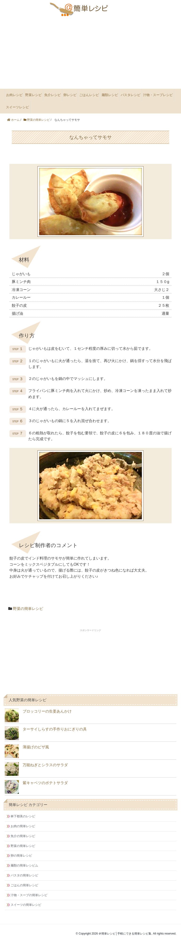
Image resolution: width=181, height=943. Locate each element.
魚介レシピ (52, 95)
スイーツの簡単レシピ (26, 905)
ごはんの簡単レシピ (24, 885)
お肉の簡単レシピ (23, 826)
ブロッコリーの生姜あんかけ (38, 715)
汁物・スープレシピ (158, 95)
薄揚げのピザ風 (27, 751)
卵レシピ (70, 95)
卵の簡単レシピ (21, 855)
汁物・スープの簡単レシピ (29, 895)
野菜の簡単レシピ (28, 609)
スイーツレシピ (17, 107)
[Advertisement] (90, 53)
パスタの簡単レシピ (24, 875)
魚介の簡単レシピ (23, 836)
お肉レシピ (14, 95)
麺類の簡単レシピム (24, 865)
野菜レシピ (33, 95)
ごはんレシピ (89, 95)
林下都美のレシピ (23, 816)
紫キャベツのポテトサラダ (36, 787)
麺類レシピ (110, 95)
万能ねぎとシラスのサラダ (36, 769)
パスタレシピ (130, 95)
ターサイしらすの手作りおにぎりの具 (46, 733)
